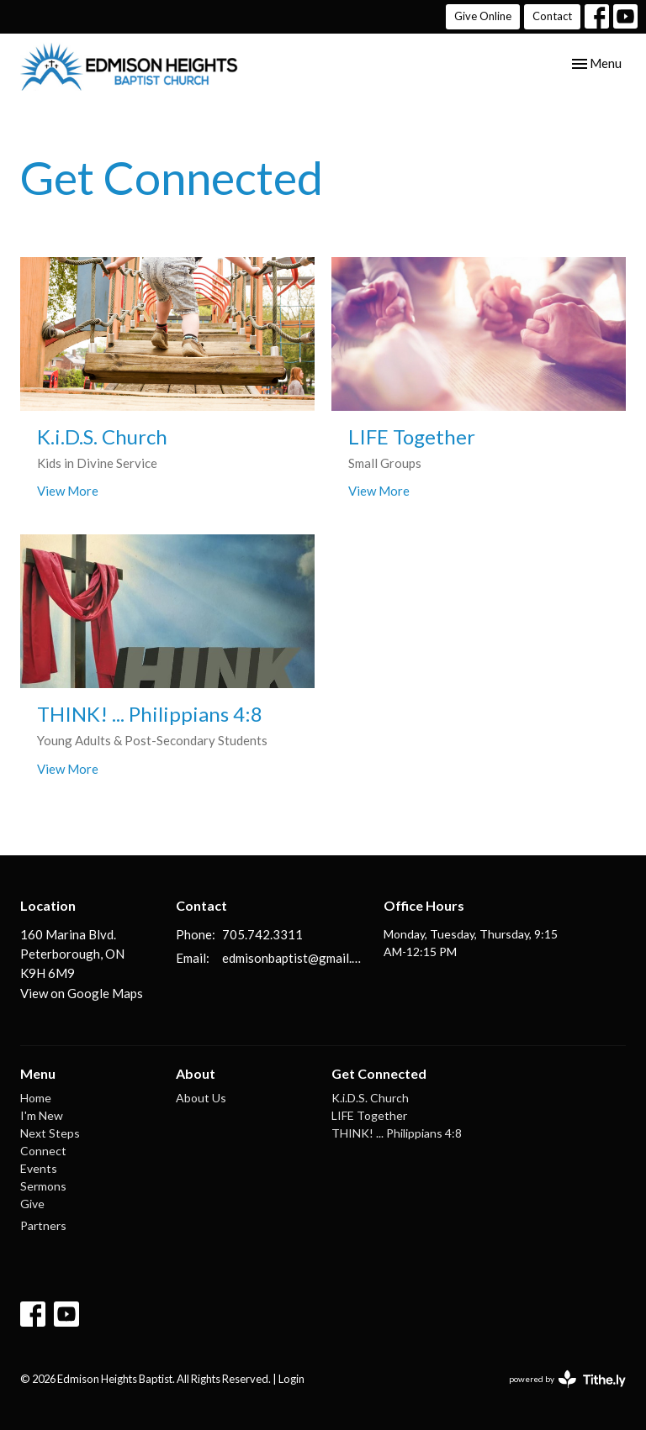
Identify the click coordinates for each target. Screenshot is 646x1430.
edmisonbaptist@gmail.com (294, 957)
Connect (43, 1150)
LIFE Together (369, 1115)
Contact (552, 16)
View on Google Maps (81, 993)
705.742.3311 (262, 934)
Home (35, 1098)
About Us (201, 1098)
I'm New (41, 1115)
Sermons (43, 1186)
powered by (567, 1379)
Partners (43, 1225)
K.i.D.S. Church (370, 1098)
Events (38, 1168)
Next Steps (50, 1133)
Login (291, 1378)
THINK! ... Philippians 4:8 (396, 1133)
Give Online (482, 16)
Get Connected (378, 1073)
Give (32, 1203)
